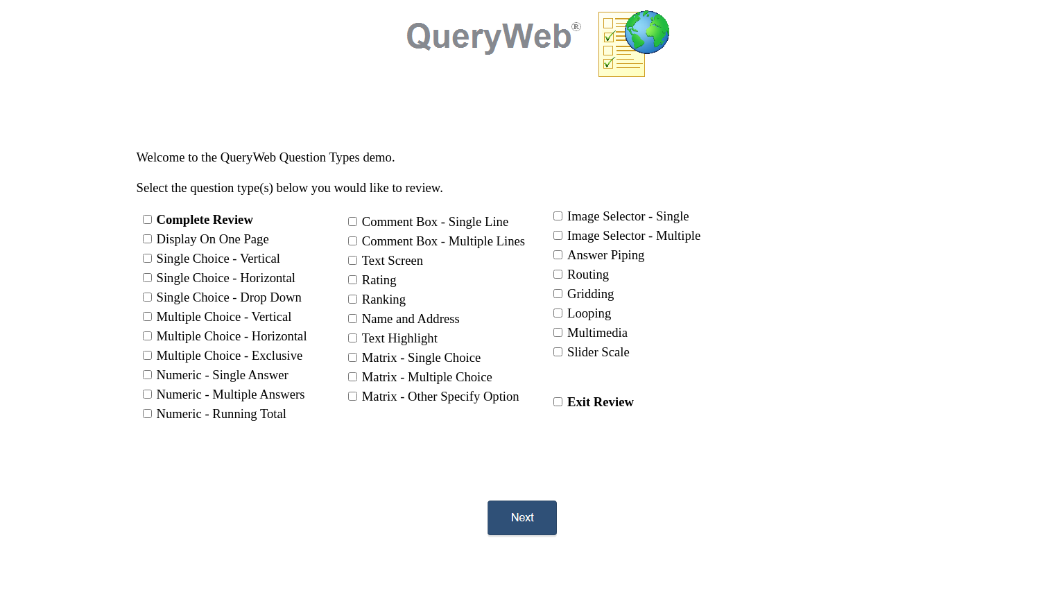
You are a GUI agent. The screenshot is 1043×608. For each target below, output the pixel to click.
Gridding (590, 293)
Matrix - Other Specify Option (440, 396)
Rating (379, 279)
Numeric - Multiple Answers (231, 394)
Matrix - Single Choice (421, 357)
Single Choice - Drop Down (229, 297)
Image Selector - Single (628, 216)
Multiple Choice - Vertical (224, 316)
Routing (588, 274)
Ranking (384, 299)
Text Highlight (400, 338)
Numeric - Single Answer (222, 374)
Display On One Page (213, 239)
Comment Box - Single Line (435, 221)
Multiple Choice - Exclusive (230, 355)
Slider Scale (598, 352)
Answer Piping (605, 254)
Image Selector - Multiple (633, 235)
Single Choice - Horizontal (226, 277)
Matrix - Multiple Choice (427, 377)
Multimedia (597, 332)
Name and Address (411, 318)
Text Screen (392, 260)
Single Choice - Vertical (218, 258)
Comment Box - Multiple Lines (443, 241)
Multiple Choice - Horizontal (232, 336)
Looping (589, 313)
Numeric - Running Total (221, 413)
